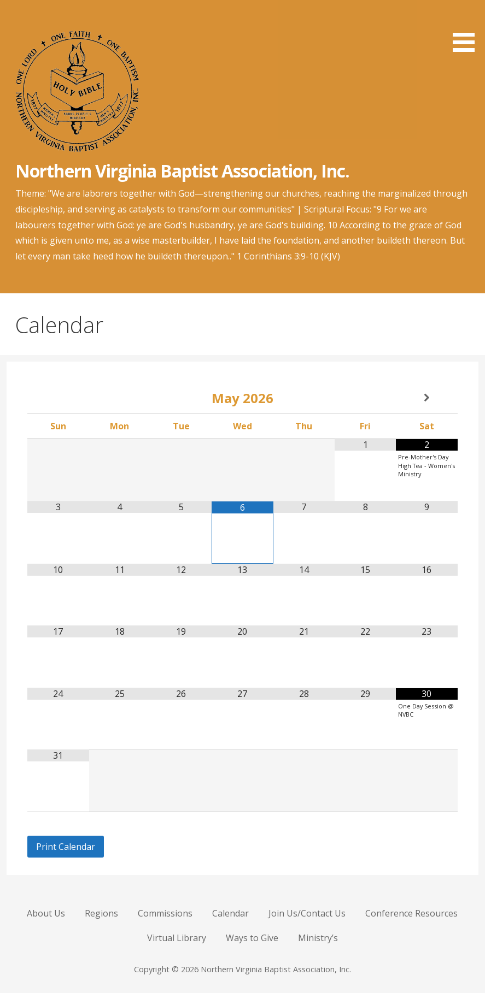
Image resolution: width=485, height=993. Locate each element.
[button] (467, 28)
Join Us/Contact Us (307, 913)
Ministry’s (318, 938)
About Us (46, 913)
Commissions (165, 913)
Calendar (230, 913)
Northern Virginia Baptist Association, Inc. (182, 170)
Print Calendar (65, 847)
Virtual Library (176, 938)
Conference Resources (411, 913)
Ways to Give (252, 938)
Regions (101, 913)
